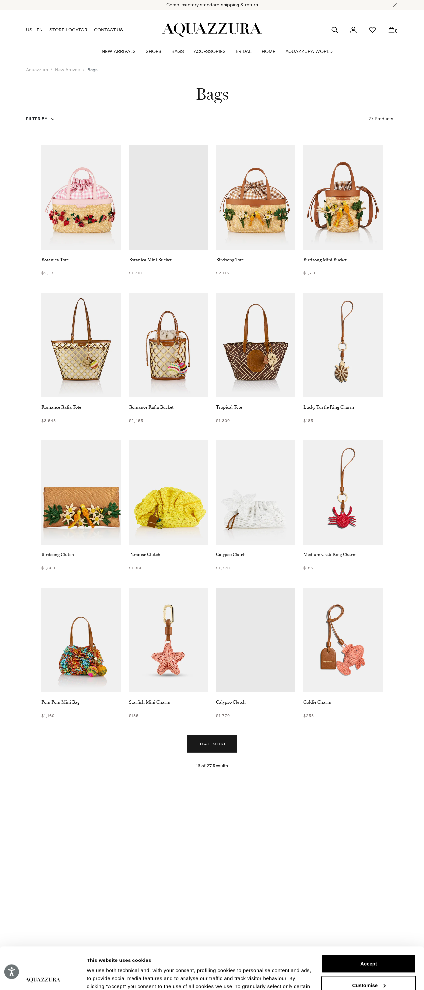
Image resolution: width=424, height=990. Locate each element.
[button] (395, 5)
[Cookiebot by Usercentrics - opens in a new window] (43, 977)
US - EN (34, 29)
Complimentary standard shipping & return (212, 4)
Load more (212, 744)
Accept (368, 920)
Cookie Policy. (226, 958)
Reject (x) (368, 963)
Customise (369, 941)
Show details (102, 977)
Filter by (36, 119)
